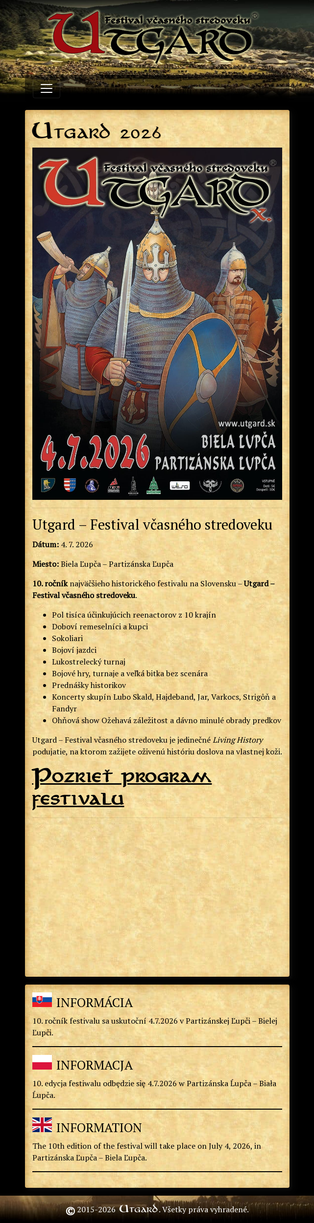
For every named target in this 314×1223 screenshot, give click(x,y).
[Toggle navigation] (46, 88)
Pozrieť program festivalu (122, 787)
